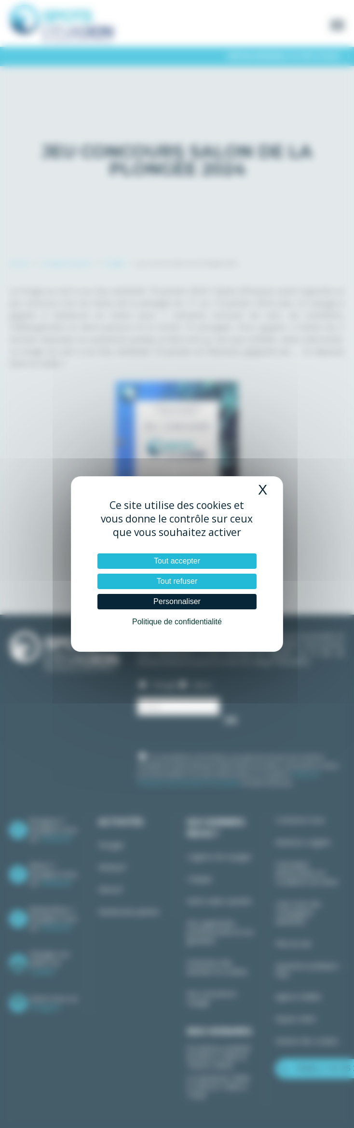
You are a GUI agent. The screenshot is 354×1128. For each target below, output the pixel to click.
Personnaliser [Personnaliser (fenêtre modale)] (177, 601)
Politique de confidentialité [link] (177, 622)
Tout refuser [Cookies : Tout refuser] (177, 581)
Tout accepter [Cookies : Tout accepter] (177, 561)
